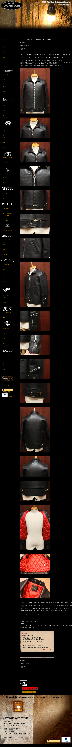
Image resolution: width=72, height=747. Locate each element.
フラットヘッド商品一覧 (6, 357)
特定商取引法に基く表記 (6, 385)
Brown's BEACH (5, 256)
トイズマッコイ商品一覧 (6, 76)
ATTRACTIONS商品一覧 (6, 210)
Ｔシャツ (4, 89)
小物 (3, 281)
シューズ (4, 302)
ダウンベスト (5, 164)
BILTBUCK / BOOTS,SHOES (7, 213)
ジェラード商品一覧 (6, 130)
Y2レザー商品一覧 (5, 195)
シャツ (4, 91)
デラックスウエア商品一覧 (7, 105)
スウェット (4, 84)
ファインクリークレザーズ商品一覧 (8, 177)
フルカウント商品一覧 (6, 242)
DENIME (4, 284)
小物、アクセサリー (6, 200)
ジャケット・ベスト (6, 362)
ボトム (4, 271)
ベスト (4, 62)
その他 (4, 184)
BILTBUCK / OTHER (6, 218)
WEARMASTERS (5, 220)
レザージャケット (5, 47)
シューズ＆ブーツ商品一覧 (7, 315)
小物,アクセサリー (5, 67)
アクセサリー (5, 147)
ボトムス (4, 142)
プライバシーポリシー (6, 387)
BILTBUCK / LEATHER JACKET (8, 215)
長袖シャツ (4, 57)
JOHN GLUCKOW (5, 286)
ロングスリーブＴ (5, 52)
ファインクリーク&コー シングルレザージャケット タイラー (35, 42)
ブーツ (4, 300)
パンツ (4, 64)
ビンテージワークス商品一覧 (7, 233)
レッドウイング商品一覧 (6, 297)
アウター (4, 50)
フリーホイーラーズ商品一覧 (7, 45)
